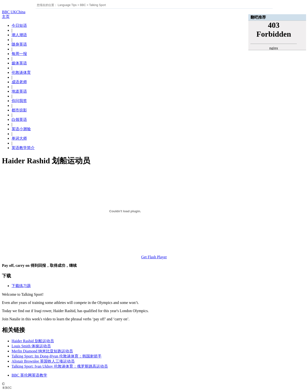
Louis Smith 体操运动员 (31, 346)
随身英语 (19, 44)
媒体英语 (19, 63)
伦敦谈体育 (21, 72)
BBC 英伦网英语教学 (29, 375)
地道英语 (19, 91)
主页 (6, 16)
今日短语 (19, 25)
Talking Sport (97, 5)
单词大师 (19, 138)
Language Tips (67, 5)
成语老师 (19, 82)
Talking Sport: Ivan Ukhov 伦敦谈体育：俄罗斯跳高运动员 (60, 366)
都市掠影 (19, 110)
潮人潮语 (19, 35)
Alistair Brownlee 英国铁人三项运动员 (43, 361)
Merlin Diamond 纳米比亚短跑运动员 (42, 351)
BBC (83, 5)
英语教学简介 (23, 148)
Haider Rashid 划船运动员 (33, 341)
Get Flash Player (154, 257)
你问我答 (19, 101)
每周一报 (19, 54)
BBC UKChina (13, 12)
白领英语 (19, 119)
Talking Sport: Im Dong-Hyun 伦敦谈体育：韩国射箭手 (57, 356)
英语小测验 (21, 129)
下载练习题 (21, 286)
